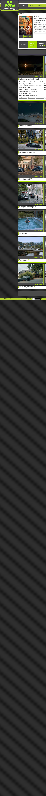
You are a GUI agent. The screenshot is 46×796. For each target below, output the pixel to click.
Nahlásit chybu (8, 299)
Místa (31, 5)
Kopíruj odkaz (23, 98)
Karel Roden (41, 26)
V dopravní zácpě (26, 207)
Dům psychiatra (26, 287)
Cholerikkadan (32, 91)
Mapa (40, 5)
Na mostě (23, 260)
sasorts (30, 93)
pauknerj (32, 95)
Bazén (22, 233)
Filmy (23, 5)
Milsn (37, 95)
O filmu (23, 44)
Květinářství (24, 179)
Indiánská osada (26, 126)
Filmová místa (33, 44)
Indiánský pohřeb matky (29, 79)
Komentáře (31, 98)
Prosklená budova (27, 152)
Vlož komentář (40, 98)
